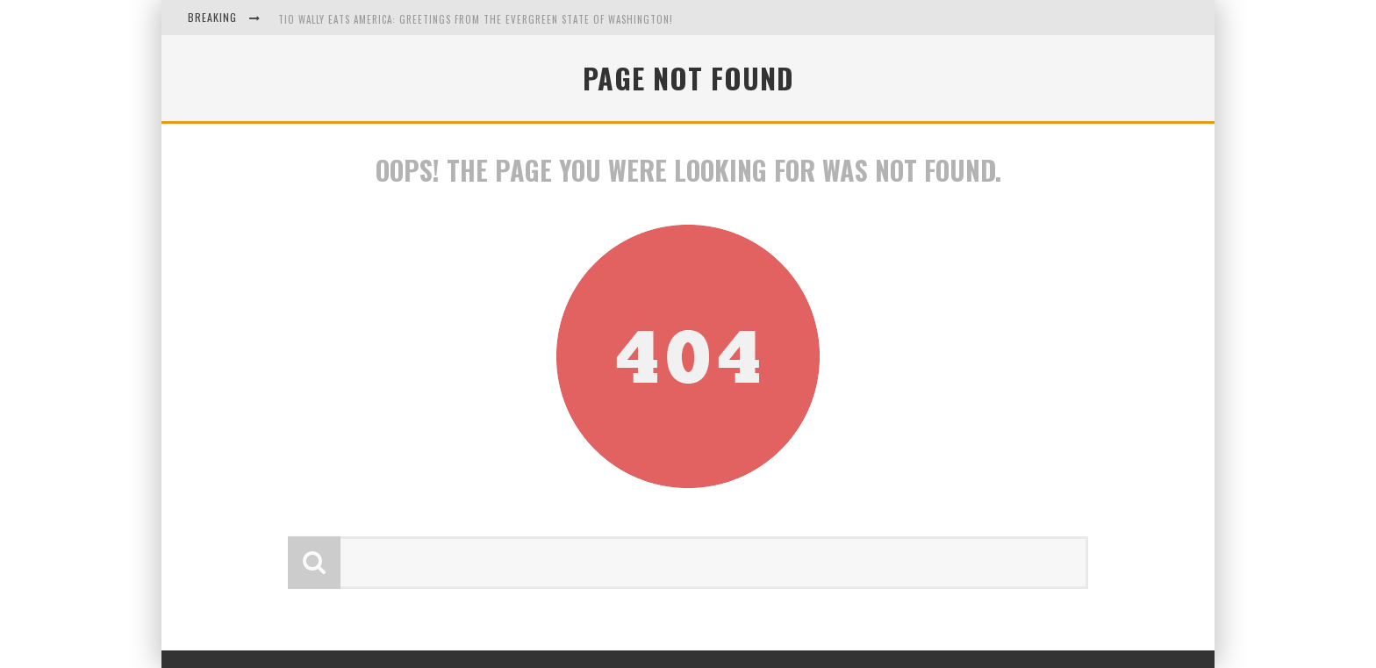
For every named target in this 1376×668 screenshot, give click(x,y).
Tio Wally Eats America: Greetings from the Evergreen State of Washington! (475, 19)
